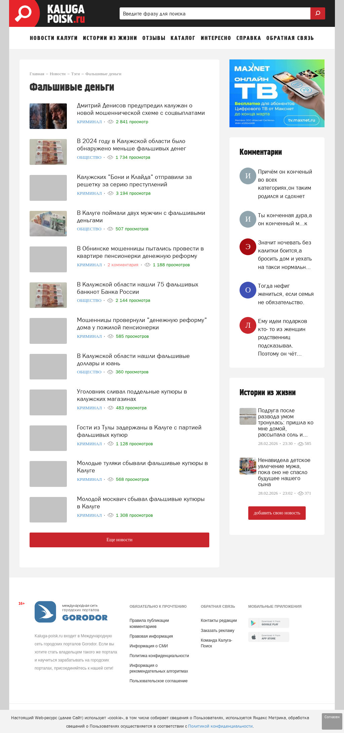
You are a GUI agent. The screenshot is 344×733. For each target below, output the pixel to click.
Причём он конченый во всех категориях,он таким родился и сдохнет (285, 183)
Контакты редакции (219, 620)
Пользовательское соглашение (159, 681)
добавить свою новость (277, 512)
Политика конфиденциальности (159, 655)
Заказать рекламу (217, 630)
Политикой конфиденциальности (220, 726)
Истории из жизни (268, 393)
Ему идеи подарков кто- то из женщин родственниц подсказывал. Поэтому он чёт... (282, 337)
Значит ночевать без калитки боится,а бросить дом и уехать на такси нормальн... (285, 254)
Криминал (90, 121)
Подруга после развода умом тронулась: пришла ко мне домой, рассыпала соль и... (285, 422)
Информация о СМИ (149, 646)
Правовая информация (151, 636)
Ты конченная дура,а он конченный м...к (285, 219)
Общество (89, 157)
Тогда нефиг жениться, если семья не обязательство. (286, 294)
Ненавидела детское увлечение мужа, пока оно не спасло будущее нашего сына (284, 472)
